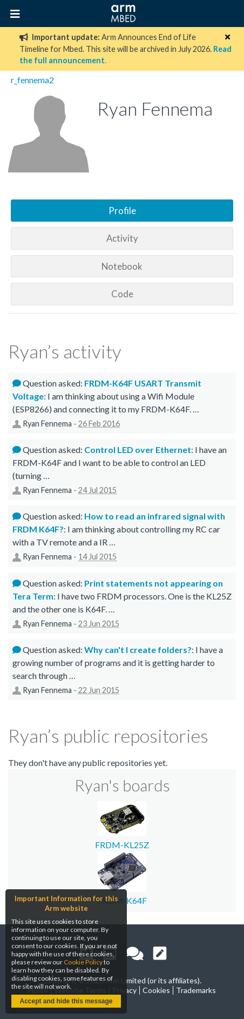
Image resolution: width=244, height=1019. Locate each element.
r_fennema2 (32, 80)
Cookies (156, 990)
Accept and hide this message (65, 1001)
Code (122, 293)
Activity (122, 238)
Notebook (122, 266)
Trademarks (196, 990)
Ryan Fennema (47, 423)
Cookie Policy (83, 962)
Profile (122, 210)
